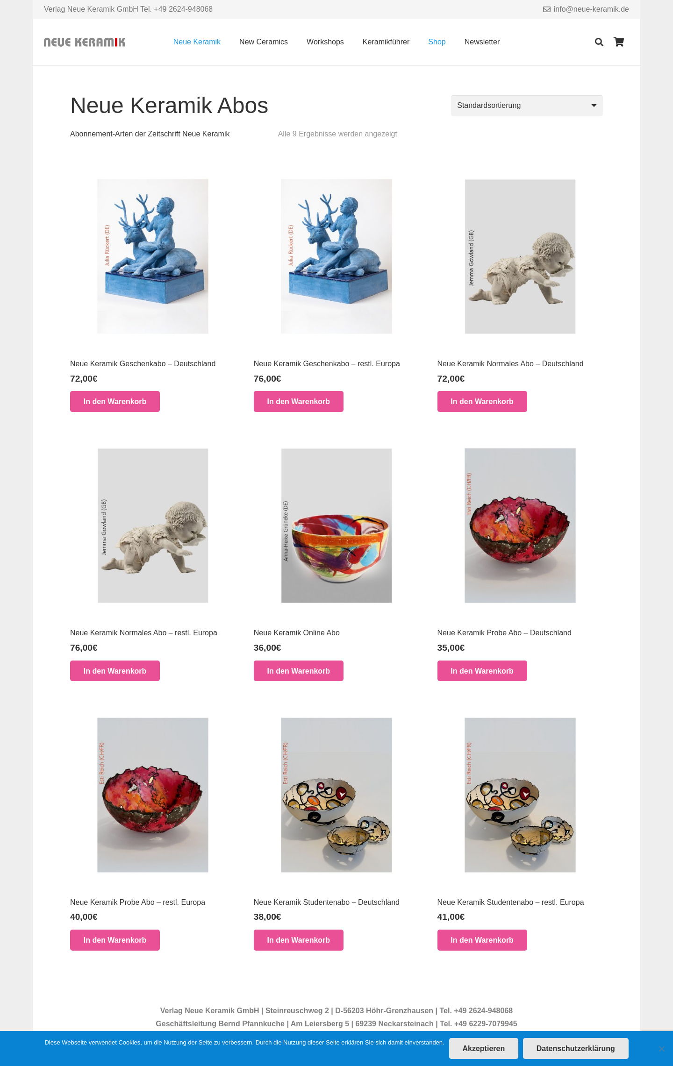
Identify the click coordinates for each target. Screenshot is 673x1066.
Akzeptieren (483, 1048)
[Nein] (661, 1048)
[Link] (84, 42)
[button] (115, 401)
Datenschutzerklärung (576, 1048)
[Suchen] (599, 42)
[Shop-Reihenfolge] (527, 105)
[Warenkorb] (619, 42)
